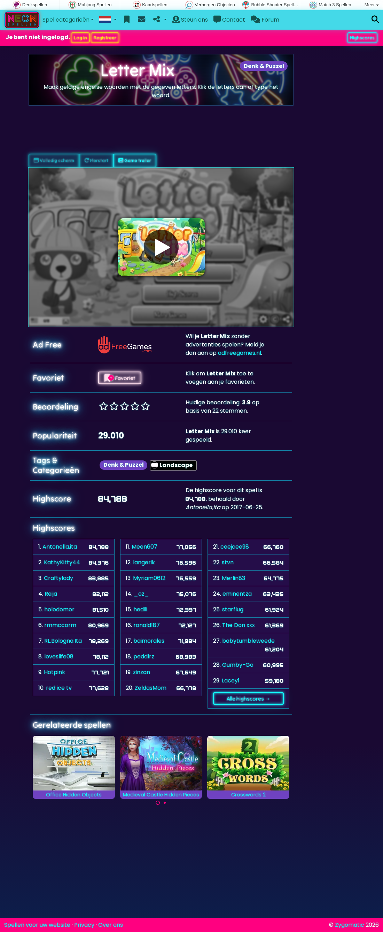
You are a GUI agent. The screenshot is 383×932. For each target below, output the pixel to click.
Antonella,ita (59, 547)
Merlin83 (233, 578)
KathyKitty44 (62, 562)
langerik (144, 562)
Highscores (362, 38)
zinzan (141, 672)
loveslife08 (58, 656)
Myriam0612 (149, 578)
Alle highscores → (249, 698)
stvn (228, 562)
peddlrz (143, 656)
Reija (51, 594)
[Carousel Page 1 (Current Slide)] (158, 803)
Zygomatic (349, 925)
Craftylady (58, 578)
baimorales (148, 641)
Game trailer (134, 160)
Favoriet (119, 377)
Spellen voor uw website (37, 925)
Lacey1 (231, 681)
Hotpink (54, 672)
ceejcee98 (234, 547)
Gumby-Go (237, 665)
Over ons (110, 925)
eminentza (237, 594)
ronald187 (146, 625)
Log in (80, 38)
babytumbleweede (248, 641)
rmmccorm (60, 625)
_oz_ (141, 594)
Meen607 (144, 547)
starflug (232, 609)
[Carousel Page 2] (165, 803)
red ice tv (59, 688)
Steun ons (190, 20)
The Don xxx (238, 625)
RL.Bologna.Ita (63, 641)
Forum (265, 20)
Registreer (105, 38)
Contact (229, 20)
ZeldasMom (150, 688)
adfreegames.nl (239, 353)
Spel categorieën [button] (65, 20)
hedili (140, 609)
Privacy (84, 925)
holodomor (59, 609)
